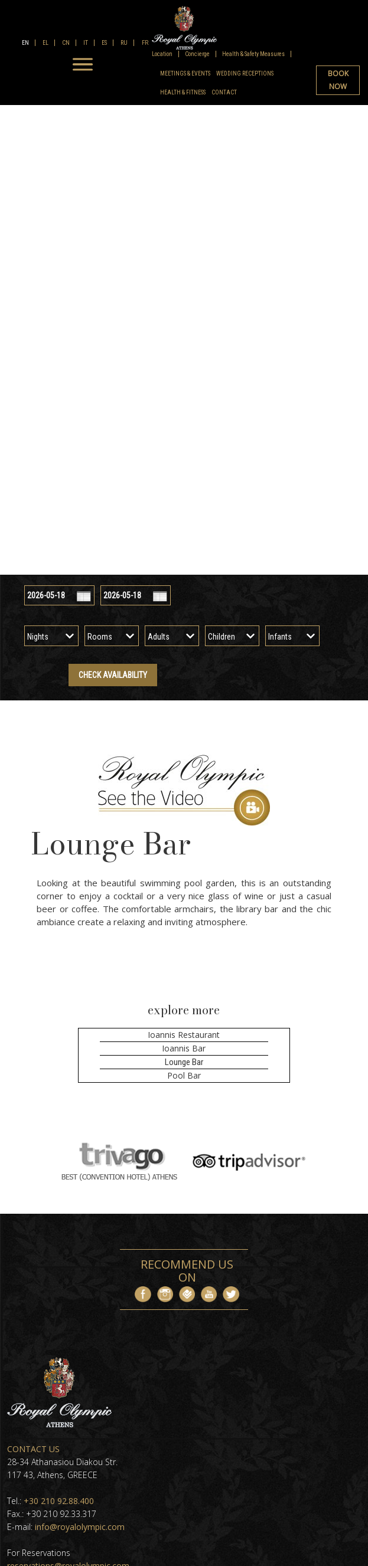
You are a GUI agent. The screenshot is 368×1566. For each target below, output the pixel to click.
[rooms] (111, 636)
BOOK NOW (338, 79)
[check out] (135, 595)
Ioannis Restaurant (184, 1034)
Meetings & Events (185, 73)
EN (25, 43)
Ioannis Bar (184, 1048)
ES (103, 43)
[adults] (171, 636)
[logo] (184, 28)
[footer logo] (59, 1424)
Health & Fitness (183, 92)
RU (123, 43)
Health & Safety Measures (253, 54)
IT (85, 43)
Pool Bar (184, 1075)
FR (144, 42)
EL (44, 43)
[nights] (51, 636)
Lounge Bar (184, 1062)
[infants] (292, 636)
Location (162, 54)
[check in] (59, 595)
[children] (232, 636)
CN (65, 43)
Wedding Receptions (244, 73)
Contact (224, 92)
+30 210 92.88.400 (59, 1500)
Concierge (197, 54)
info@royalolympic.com (80, 1526)
